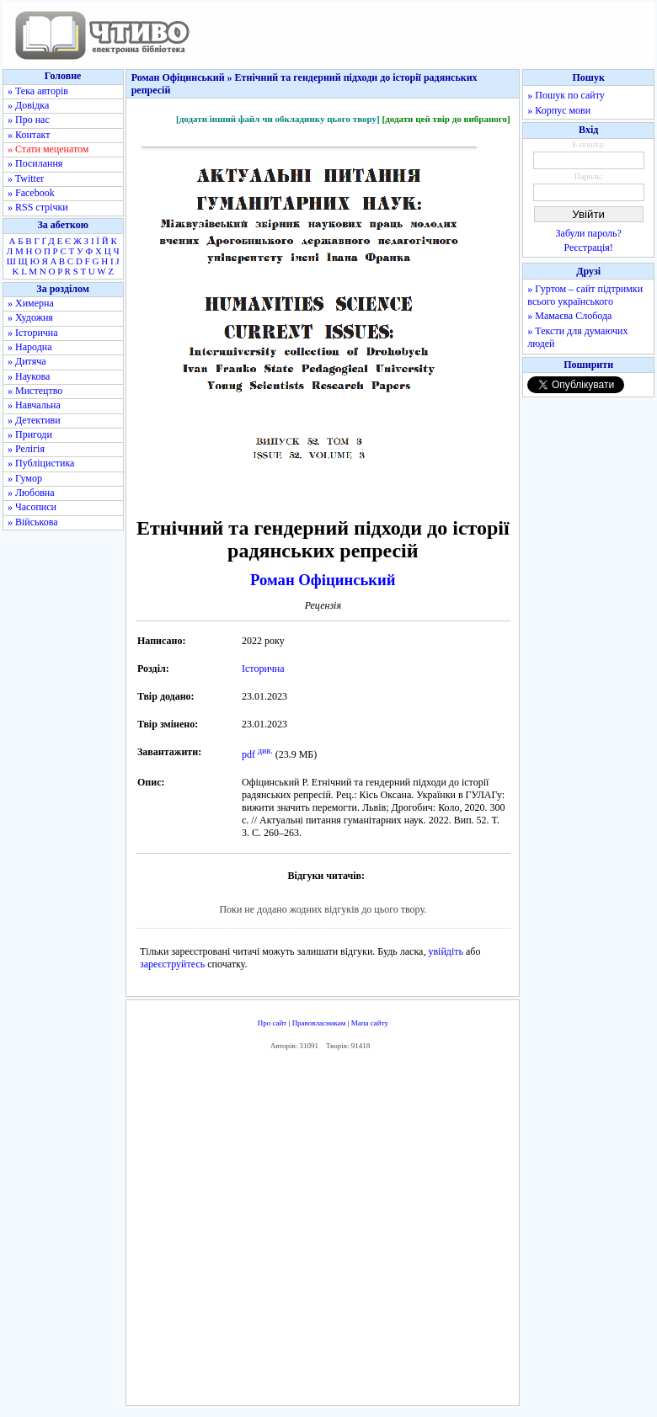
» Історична (33, 332)
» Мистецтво (35, 391)
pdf (248, 754)
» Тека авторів (38, 91)
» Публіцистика (41, 463)
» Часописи (32, 507)
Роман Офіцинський (322, 580)
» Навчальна (34, 405)
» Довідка (28, 105)
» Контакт (29, 135)
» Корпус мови (558, 110)
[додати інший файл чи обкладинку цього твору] (278, 119)
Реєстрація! (588, 247)
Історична (263, 668)
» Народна (30, 347)
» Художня (30, 317)
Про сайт (272, 1023)
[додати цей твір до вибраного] (446, 119)
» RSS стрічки (38, 207)
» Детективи (34, 420)
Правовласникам (319, 1023)
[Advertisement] (375, 1231)
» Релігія (26, 449)
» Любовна (31, 492)
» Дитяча (27, 361)
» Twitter (26, 178)
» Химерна (31, 303)
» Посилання (35, 163)
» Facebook (31, 193)
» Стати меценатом (48, 149)
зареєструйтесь (172, 964)
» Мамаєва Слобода (569, 316)
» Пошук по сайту (565, 95)
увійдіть (445, 951)
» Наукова (29, 376)
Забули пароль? (589, 233)
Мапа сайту (369, 1023)
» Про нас (29, 119)
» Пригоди (30, 434)
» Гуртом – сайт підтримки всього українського (585, 295)
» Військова (33, 522)
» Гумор (25, 478)
